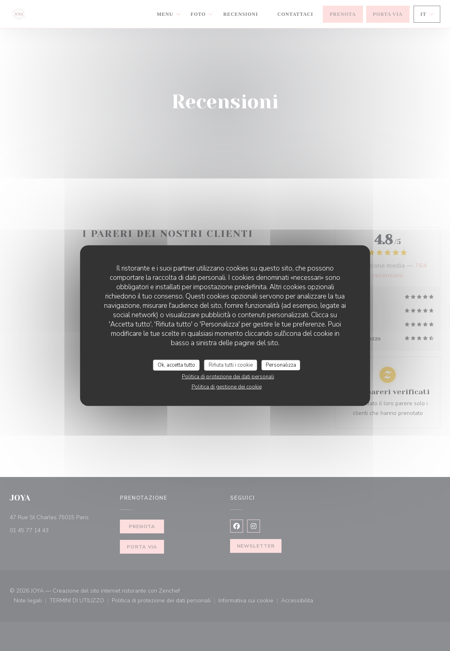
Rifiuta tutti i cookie (231, 364)
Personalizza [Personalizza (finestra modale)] (281, 364)
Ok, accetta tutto (176, 364)
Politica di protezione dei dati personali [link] (228, 376)
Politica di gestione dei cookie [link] (227, 387)
